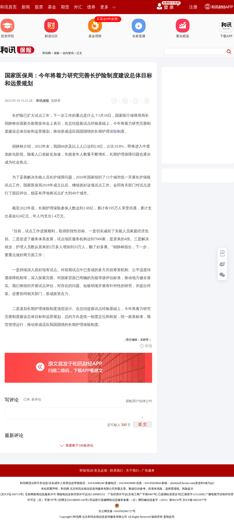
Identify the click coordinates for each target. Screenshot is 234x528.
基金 (52, 7)
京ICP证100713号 (12, 493)
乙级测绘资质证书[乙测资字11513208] (181, 493)
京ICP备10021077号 (195, 499)
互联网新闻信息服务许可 (40, 493)
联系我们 (116, 470)
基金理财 (95, 28)
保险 (56, 53)
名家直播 (139, 28)
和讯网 (46, 53)
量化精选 (183, 28)
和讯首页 (8, 7)
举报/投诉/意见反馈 (93, 470)
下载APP (226, 28)
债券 (91, 7)
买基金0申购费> (108, 19)
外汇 (78, 7)
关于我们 (132, 470)
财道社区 (51, 28)
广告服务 (148, 470)
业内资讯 (68, 53)
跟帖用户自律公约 (139, 400)
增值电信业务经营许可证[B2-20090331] (81, 493)
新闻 (26, 7)
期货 (65, 7)
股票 (39, 7)
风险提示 (187, 488)
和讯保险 (42, 100)
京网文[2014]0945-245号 (73, 499)
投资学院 (7, 28)
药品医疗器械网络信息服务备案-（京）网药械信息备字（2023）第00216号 (136, 499)
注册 (193, 7)
